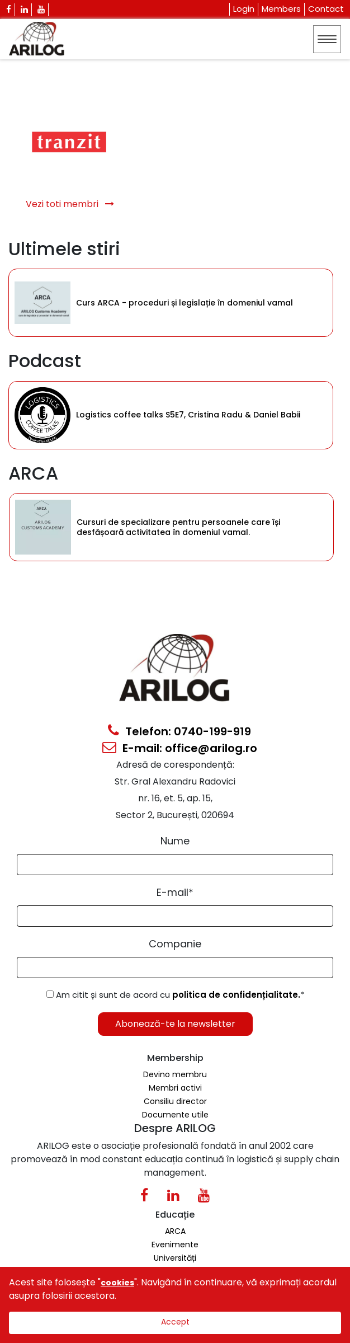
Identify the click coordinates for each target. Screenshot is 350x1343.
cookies (117, 1282)
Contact (326, 9)
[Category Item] (42, 303)
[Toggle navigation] (327, 39)
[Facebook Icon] (9, 9)
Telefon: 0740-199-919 (179, 731)
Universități (175, 1258)
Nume (175, 841)
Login (243, 9)
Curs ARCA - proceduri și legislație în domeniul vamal (184, 302)
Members (281, 9)
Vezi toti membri (70, 204)
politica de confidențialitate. (236, 995)
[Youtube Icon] (41, 9)
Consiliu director (175, 1101)
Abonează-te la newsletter (175, 1023)
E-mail (175, 892)
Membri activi (175, 1087)
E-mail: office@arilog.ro (179, 748)
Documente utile (175, 1114)
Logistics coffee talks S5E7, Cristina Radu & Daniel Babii (188, 414)
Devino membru (175, 1074)
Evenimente (175, 1244)
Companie (175, 944)
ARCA (175, 1231)
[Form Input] (175, 864)
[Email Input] (175, 916)
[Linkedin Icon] (24, 9)
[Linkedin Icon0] (173, 1197)
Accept (175, 1321)
